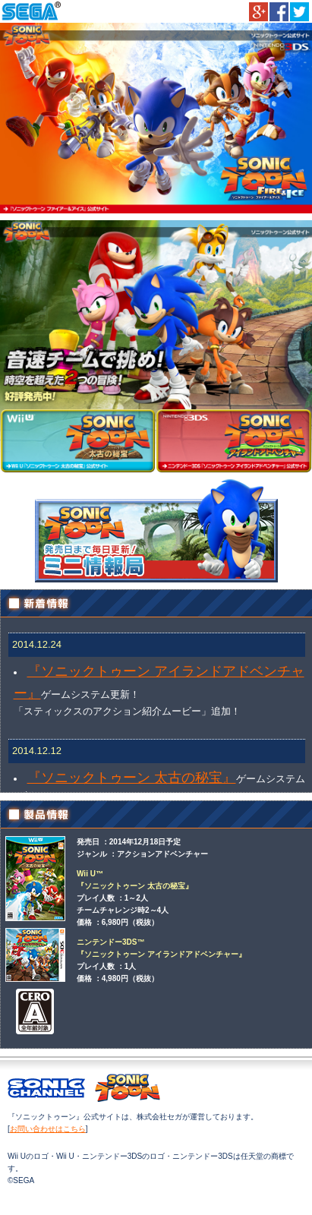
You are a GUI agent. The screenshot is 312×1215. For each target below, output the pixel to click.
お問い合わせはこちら (48, 1129)
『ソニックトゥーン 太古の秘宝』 (131, 777)
